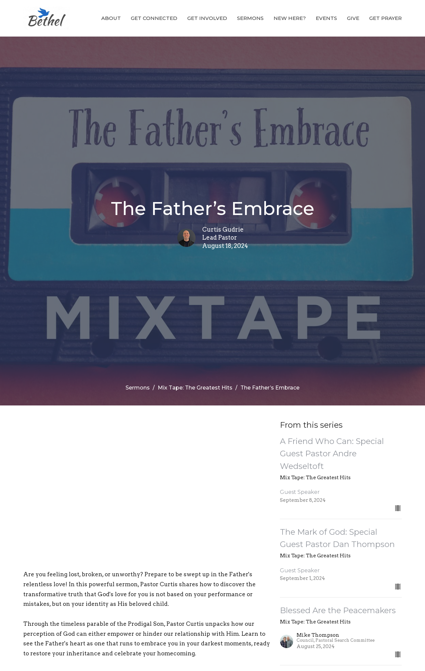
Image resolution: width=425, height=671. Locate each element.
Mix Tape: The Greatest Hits (195, 388)
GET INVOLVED (207, 18)
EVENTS (326, 18)
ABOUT (111, 18)
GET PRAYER (385, 18)
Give (353, 18)
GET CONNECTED (154, 18)
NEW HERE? (290, 18)
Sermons (250, 18)
